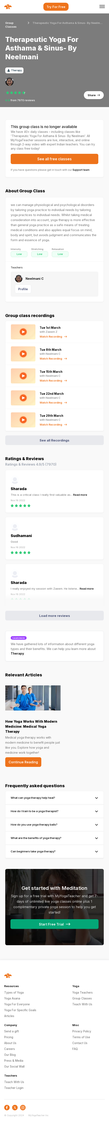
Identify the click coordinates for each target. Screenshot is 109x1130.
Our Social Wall (14, 1066)
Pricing (8, 1037)
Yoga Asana (12, 998)
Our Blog (10, 1054)
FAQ (75, 1049)
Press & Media (13, 1060)
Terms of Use (81, 1037)
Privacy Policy (81, 1031)
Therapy (17, 653)
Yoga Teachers (82, 992)
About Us (10, 1043)
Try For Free (56, 7)
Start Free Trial (54, 924)
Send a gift (11, 1031)
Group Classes (82, 998)
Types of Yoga (14, 992)
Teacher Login (13, 1088)
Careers (9, 1049)
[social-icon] (7, 1107)
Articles (9, 1016)
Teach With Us (82, 1004)
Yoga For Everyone (17, 1004)
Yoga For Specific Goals (20, 1010)
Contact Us (79, 1043)
